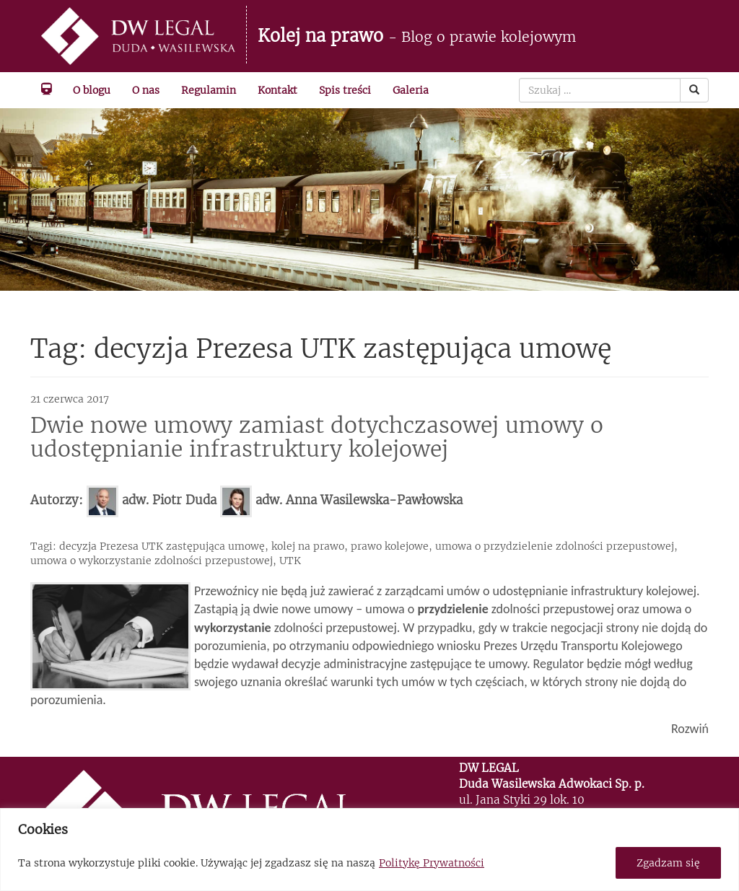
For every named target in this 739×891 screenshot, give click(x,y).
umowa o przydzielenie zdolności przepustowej (554, 546)
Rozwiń (690, 729)
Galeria (411, 90)
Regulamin (208, 90)
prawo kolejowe (390, 546)
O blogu (91, 90)
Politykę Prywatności (431, 862)
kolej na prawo (307, 546)
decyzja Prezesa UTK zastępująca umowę (162, 546)
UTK (290, 560)
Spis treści (345, 90)
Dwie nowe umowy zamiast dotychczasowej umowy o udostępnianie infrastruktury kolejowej (316, 436)
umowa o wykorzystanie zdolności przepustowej (151, 560)
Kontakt (277, 90)
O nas (145, 90)
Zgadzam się (668, 862)
